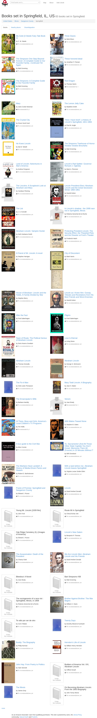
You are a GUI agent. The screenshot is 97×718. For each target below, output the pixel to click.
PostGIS (34, 717)
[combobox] (25, 2)
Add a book (60, 3)
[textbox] (25, 2)
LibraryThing (77, 715)
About (51, 3)
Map (44, 3)
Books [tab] (5, 27)
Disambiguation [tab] (29, 27)
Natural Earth (24, 717)
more (3, 708)
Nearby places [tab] (16, 27)
